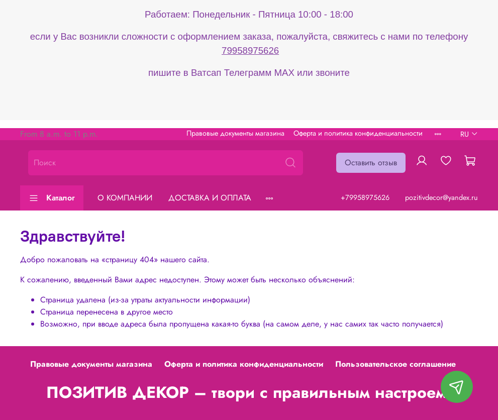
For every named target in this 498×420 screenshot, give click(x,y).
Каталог (52, 197)
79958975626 (250, 50)
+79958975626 (365, 197)
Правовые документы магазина (235, 133)
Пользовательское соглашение (395, 364)
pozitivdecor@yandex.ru (441, 197)
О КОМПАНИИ (124, 197)
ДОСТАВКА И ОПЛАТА (209, 197)
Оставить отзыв (371, 162)
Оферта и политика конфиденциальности (358, 133)
